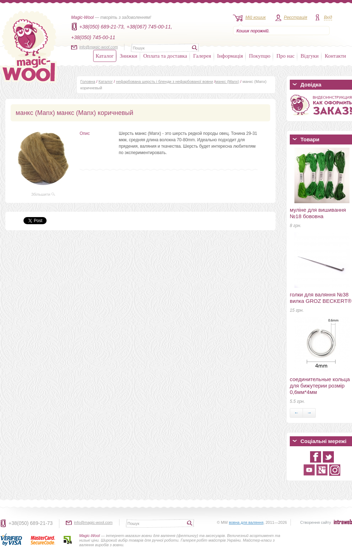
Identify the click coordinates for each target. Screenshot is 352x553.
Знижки (128, 56)
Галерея (202, 56)
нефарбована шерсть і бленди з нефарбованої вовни (164, 81)
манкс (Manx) (227, 81)
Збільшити (43, 194)
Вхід (328, 17)
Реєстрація (295, 17)
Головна (87, 81)
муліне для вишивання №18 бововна (318, 213)
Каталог (105, 56)
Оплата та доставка (165, 56)
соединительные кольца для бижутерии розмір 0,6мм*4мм (320, 385)
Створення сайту (315, 522)
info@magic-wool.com (98, 47)
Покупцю (259, 56)
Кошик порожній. (253, 30)
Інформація (230, 56)
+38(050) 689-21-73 (31, 523)
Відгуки (309, 56)
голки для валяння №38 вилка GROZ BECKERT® (321, 297)
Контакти (335, 56)
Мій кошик (255, 17)
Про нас (285, 56)
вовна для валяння (246, 522)
